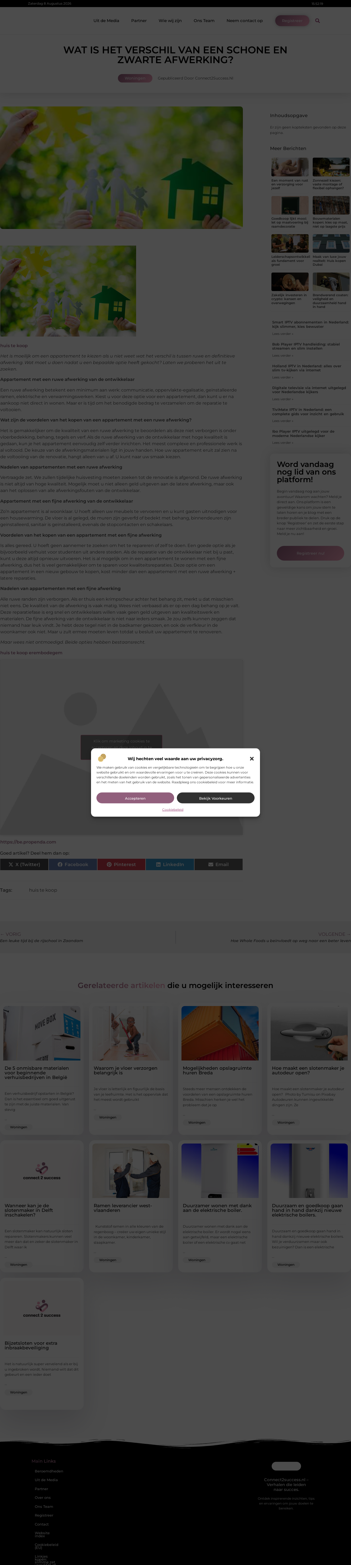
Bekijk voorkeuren (215, 798)
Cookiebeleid (172, 809)
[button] (252, 758)
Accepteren (135, 798)
